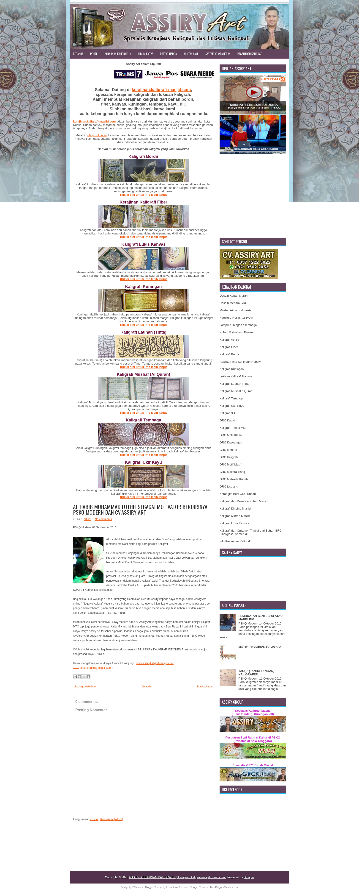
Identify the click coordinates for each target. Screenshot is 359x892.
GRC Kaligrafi (229, 457)
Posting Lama (204, 686)
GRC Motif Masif (230, 464)
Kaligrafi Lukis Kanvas (234, 523)
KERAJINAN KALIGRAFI (119, 52)
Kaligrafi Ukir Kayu (232, 405)
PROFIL (94, 53)
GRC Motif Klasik (231, 435)
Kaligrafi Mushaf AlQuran (236, 391)
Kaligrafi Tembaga (231, 398)
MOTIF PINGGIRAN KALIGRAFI (260, 646)
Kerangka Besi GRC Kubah (238, 494)
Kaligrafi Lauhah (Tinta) (235, 383)
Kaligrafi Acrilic (229, 339)
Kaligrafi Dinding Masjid (235, 508)
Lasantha (171, 887)
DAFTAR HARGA (168, 53)
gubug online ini (96, 135)
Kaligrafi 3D (227, 413)
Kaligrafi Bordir (229, 354)
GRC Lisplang (229, 486)
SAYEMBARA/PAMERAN (218, 53)
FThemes (138, 887)
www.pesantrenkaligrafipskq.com (93, 667)
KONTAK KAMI (191, 53)
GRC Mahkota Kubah (234, 479)
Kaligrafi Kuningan (232, 369)
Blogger (249, 877)
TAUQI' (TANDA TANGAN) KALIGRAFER (256, 672)
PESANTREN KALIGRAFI (249, 53)
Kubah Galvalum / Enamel (237, 332)
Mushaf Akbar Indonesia (235, 310)
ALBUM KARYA (145, 53)
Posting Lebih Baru (85, 686)
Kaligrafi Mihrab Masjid (235, 516)
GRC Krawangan (231, 442)
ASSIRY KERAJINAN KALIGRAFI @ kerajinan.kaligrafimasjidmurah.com (177, 877)
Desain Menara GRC (233, 303)
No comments (103, 519)
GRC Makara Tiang (232, 472)
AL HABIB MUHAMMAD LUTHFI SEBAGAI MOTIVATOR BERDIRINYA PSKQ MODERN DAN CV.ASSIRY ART (140, 509)
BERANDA (78, 53)
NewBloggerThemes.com (224, 887)
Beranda (146, 686)
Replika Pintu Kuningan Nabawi (240, 361)
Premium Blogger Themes (194, 887)
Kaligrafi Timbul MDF (233, 427)
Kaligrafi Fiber (229, 347)
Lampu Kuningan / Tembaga (238, 325)
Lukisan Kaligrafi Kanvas (236, 376)
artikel (87, 519)
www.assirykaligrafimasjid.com (155, 663)
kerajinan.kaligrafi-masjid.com (161, 89)
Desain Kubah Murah (233, 295)
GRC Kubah (228, 420)
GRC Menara (228, 450)
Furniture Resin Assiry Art (236, 317)
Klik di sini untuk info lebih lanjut (143, 194)
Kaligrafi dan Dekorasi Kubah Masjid (244, 501)
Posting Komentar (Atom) (106, 819)
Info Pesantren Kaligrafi (235, 541)
